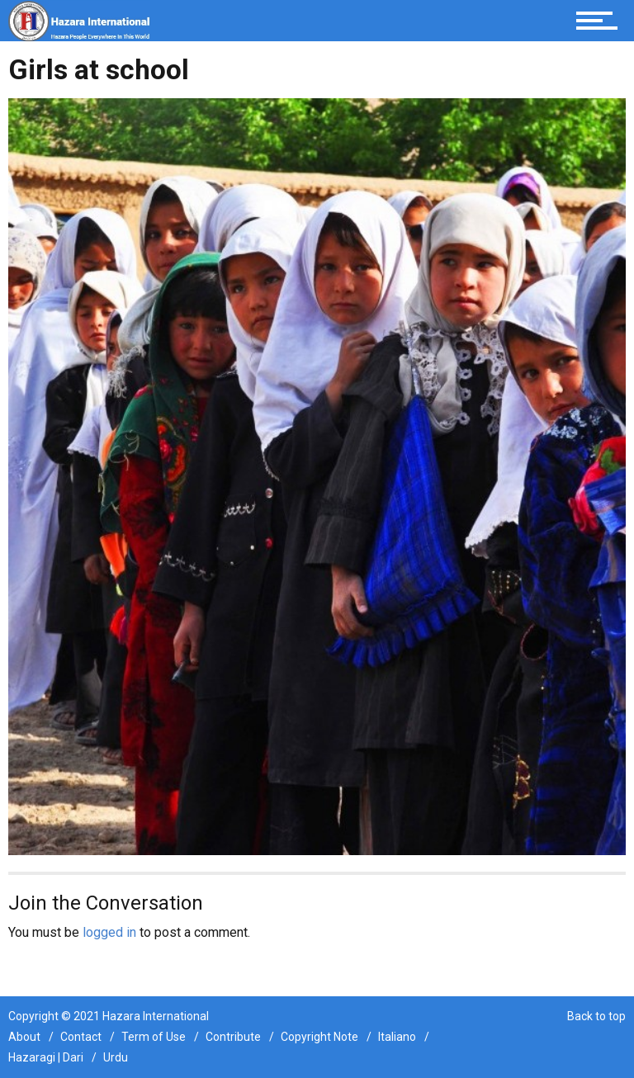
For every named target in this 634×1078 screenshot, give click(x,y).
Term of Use (153, 1036)
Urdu (115, 1057)
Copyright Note (319, 1036)
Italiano (397, 1036)
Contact (81, 1036)
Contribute (233, 1036)
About (24, 1036)
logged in (109, 932)
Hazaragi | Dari (45, 1057)
